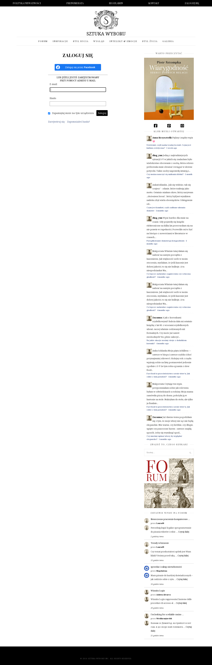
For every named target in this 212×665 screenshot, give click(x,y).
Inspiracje (60, 41)
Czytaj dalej (183, 531)
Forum (43, 41)
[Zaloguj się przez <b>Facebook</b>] (78, 67)
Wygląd (99, 41)
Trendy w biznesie (160, 543)
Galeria (168, 41)
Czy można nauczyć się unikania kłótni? (165, 174)
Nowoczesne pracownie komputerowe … (170, 519)
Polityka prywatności (27, 3)
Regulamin (116, 3)
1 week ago (171, 148)
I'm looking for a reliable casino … (167, 614)
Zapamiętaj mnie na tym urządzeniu (73, 113)
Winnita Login (158, 590)
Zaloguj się (192, 3)
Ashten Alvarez (163, 594)
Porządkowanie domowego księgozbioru (165, 241)
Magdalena (161, 571)
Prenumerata (75, 3)
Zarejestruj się (56, 122)
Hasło (53, 98)
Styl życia (150, 41)
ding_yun (157, 155)
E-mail (53, 84)
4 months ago (163, 277)
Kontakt (153, 3)
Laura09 (160, 523)
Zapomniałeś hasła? (78, 122)
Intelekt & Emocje (123, 41)
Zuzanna (157, 317)
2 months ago (162, 211)
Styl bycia (80, 41)
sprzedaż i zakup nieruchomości (166, 566)
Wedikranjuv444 (164, 618)
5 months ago (165, 439)
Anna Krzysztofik (162, 137)
